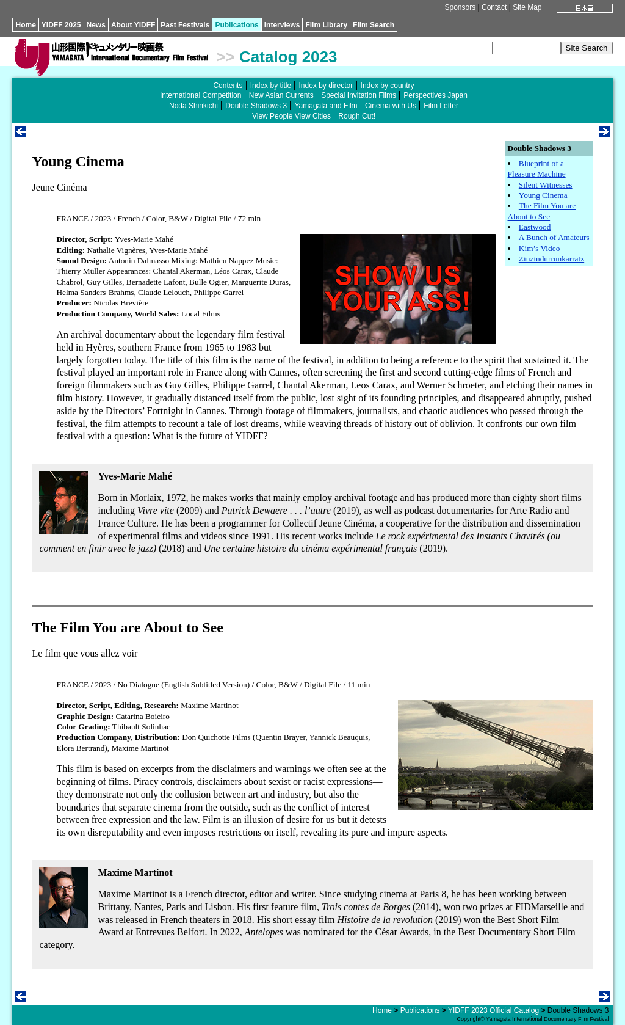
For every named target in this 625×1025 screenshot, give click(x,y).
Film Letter (441, 105)
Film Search (373, 25)
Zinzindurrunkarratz (551, 258)
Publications (236, 25)
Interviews (282, 25)
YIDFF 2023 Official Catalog (493, 1010)
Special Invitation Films (358, 95)
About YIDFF (133, 25)
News (96, 25)
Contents (227, 85)
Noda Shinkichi (193, 105)
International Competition (200, 95)
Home (25, 25)
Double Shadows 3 (256, 105)
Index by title (270, 85)
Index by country (387, 85)
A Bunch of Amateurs (554, 237)
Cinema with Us (390, 105)
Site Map (527, 7)
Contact (494, 7)
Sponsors (460, 7)
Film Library (326, 25)
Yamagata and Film (325, 105)
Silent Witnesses (546, 184)
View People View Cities (291, 116)
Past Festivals (185, 25)
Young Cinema (543, 195)
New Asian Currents (281, 95)
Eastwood (535, 227)
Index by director (325, 85)
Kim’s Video (539, 248)
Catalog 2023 (288, 57)
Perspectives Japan (435, 95)
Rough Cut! (356, 116)
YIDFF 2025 (61, 25)
